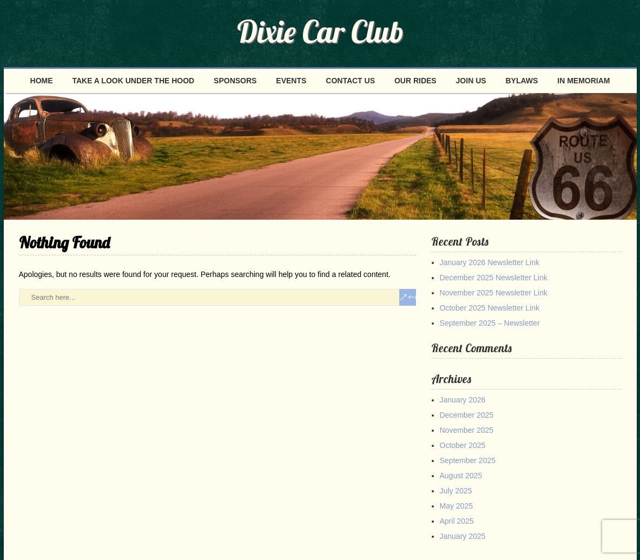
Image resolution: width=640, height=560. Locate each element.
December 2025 (467, 415)
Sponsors (235, 80)
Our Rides (415, 80)
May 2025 (456, 506)
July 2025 (456, 490)
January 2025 (463, 536)
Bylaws (521, 80)
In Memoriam (583, 80)
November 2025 (467, 430)
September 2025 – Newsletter (490, 323)
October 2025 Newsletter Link (489, 308)
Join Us (471, 80)
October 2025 (463, 445)
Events (291, 80)
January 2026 (463, 400)
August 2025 (461, 475)
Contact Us (350, 80)
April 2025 (457, 521)
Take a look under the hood (133, 80)
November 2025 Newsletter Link (493, 292)
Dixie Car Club (320, 31)
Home (41, 80)
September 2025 (468, 460)
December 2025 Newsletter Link (493, 277)
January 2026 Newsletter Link (489, 262)
